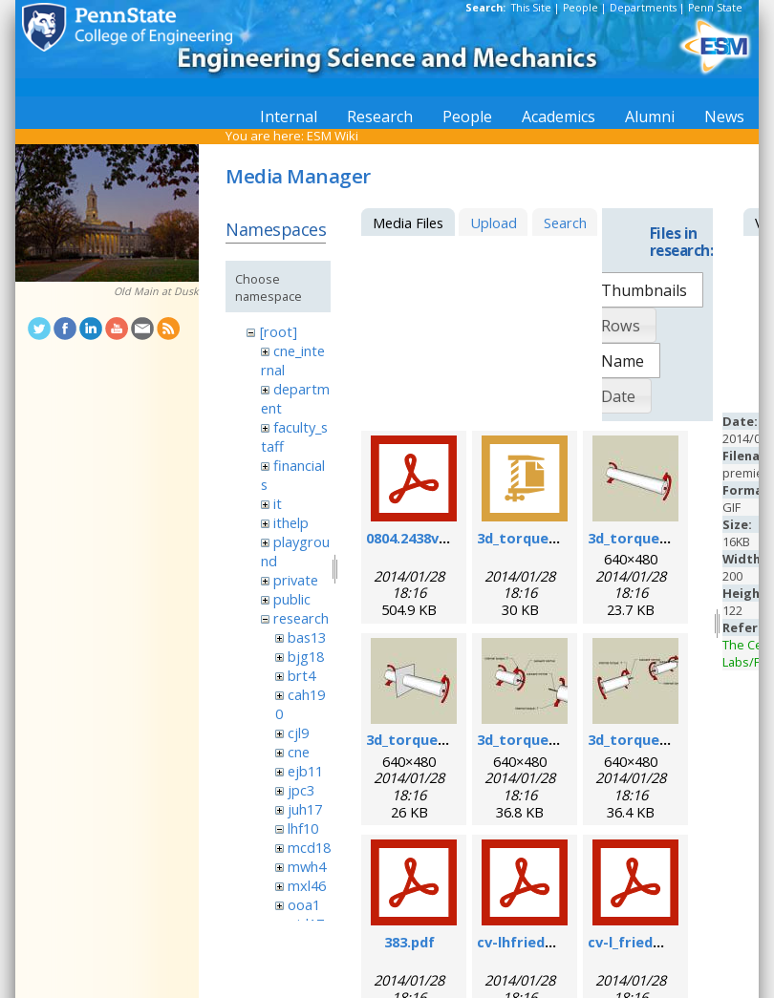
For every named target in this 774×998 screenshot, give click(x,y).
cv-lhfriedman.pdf (540, 941)
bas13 (307, 637)
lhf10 (303, 828)
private (295, 579)
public (292, 598)
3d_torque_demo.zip (547, 537)
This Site (531, 7)
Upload (493, 222)
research (301, 617)
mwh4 (307, 866)
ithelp (291, 522)
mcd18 (309, 847)
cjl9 (298, 732)
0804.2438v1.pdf (420, 537)
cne (299, 751)
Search (565, 222)
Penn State (715, 7)
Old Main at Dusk (156, 291)
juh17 (305, 808)
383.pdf (409, 941)
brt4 (301, 675)
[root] (278, 331)
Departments (643, 7)
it (277, 503)
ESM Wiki (332, 135)
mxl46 (307, 885)
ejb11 (305, 770)
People (580, 7)
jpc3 (301, 789)
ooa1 (304, 904)
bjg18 (306, 656)
